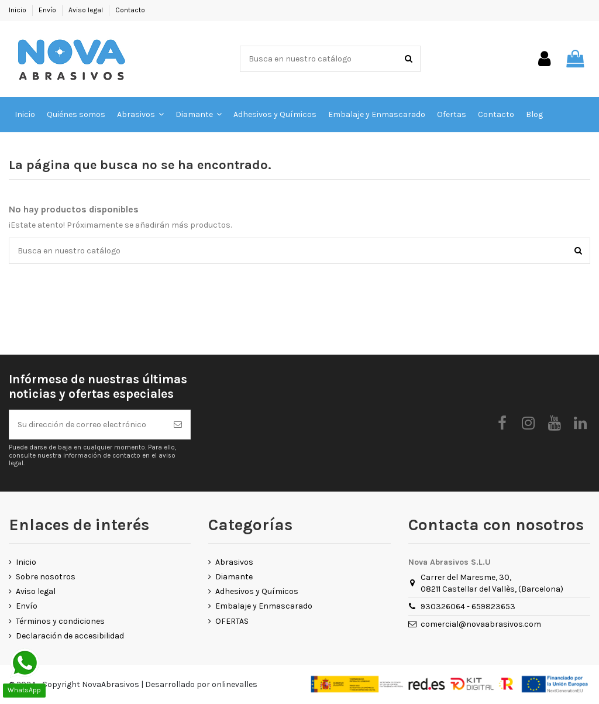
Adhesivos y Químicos (256, 591)
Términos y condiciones (60, 621)
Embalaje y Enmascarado (263, 606)
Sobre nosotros (45, 577)
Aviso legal (86, 10)
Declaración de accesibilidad (70, 636)
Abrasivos (234, 562)
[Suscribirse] (178, 424)
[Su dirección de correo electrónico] (87, 424)
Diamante (234, 577)
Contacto (130, 10)
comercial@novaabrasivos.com (481, 624)
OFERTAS (232, 621)
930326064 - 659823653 (468, 607)
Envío (48, 10)
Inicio (18, 10)
